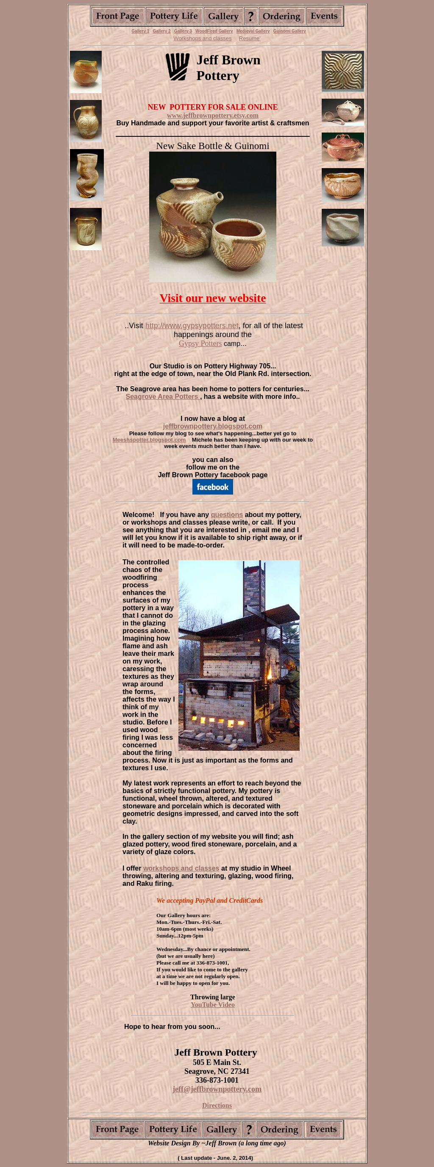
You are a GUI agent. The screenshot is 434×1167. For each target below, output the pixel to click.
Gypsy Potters (200, 343)
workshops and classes (181, 868)
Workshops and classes (202, 38)
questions (227, 514)
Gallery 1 (140, 31)
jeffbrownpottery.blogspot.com (212, 426)
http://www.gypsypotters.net (192, 325)
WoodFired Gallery (214, 31)
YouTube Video (213, 1004)
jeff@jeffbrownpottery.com (217, 1089)
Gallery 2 (161, 31)
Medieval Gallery (253, 31)
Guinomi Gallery (289, 31)
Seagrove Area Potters (162, 396)
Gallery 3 (183, 31)
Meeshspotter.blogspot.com (149, 440)
